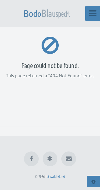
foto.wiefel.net (55, 176)
